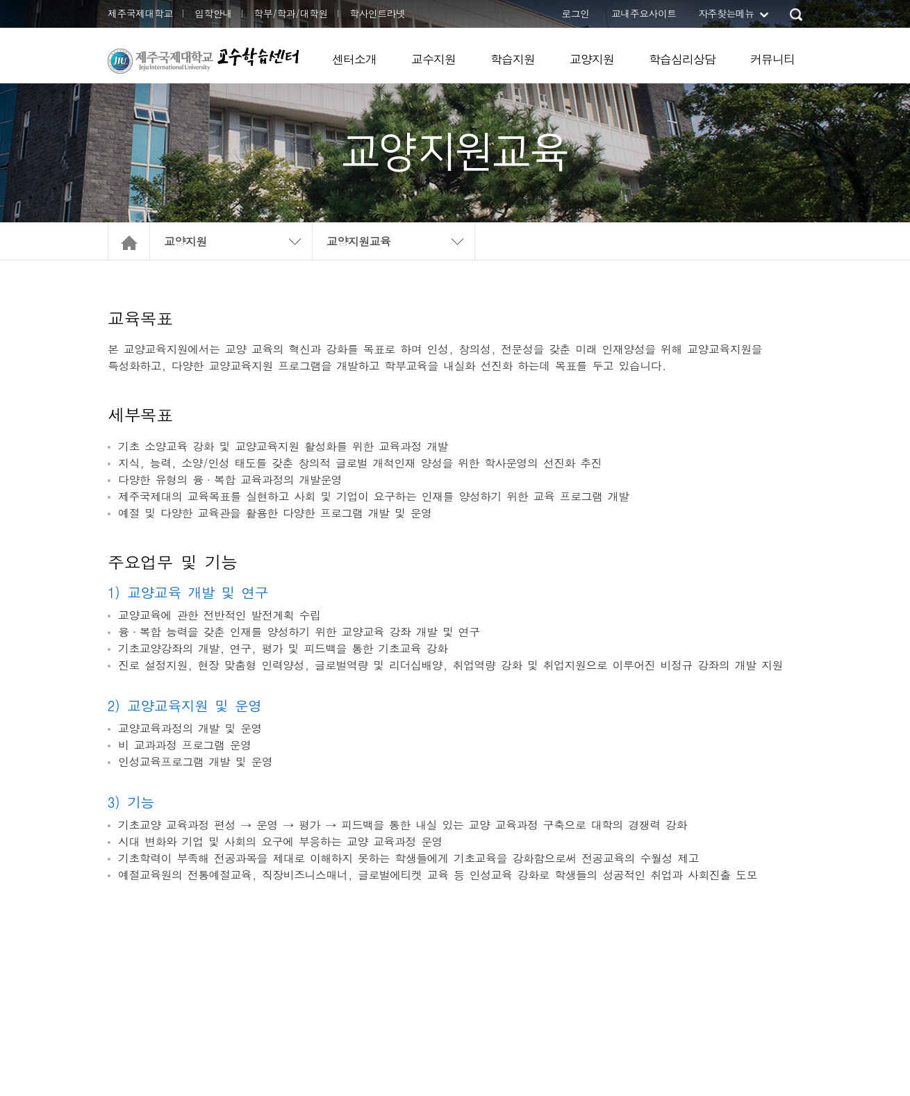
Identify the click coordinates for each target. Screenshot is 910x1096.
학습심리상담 (682, 59)
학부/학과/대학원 (291, 13)
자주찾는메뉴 (726, 13)
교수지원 (433, 59)
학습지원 (512, 59)
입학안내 (213, 13)
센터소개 (354, 59)
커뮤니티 (772, 59)
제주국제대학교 (140, 13)
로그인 (575, 13)
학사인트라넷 (377, 13)
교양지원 (592, 59)
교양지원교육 (358, 241)
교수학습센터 (258, 56)
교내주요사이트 (644, 13)
